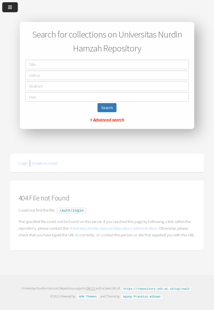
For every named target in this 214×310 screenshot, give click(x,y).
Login (23, 163)
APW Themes (88, 295)
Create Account (44, 163)
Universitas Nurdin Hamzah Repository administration (113, 227)
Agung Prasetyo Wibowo (141, 295)
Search (107, 107)
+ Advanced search (107, 119)
